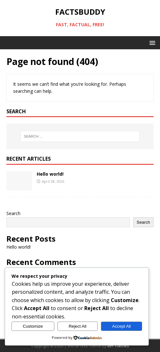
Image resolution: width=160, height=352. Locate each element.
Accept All (121, 326)
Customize (33, 326)
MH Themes (118, 345)
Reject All (78, 326)
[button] (151, 42)
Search (13, 213)
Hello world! (50, 174)
